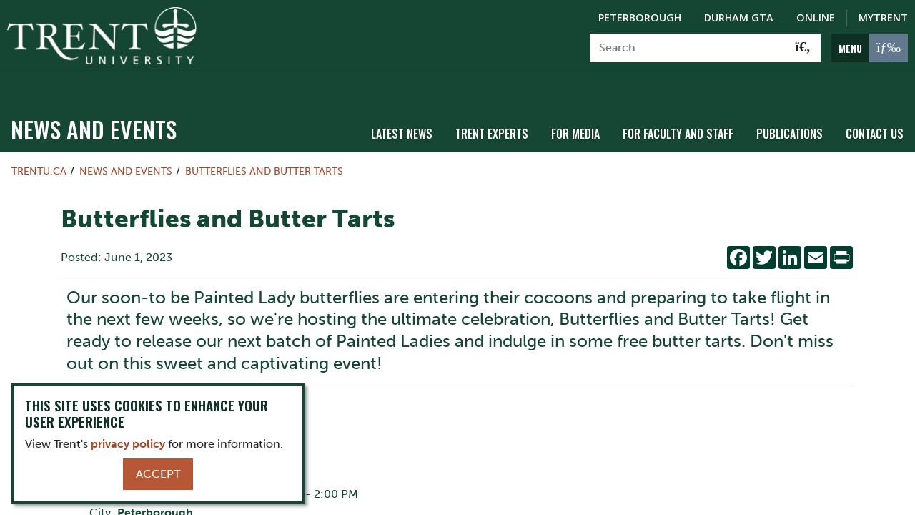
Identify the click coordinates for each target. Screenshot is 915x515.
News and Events (94, 105)
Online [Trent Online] (815, 17)
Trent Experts (491, 109)
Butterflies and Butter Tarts (264, 147)
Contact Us (875, 109)
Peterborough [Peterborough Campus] (639, 17)
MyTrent (883, 17)
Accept (158, 474)
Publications (789, 109)
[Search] (688, 48)
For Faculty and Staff (678, 109)
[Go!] (803, 48)
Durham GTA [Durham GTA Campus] (738, 17)
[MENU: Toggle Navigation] (869, 48)
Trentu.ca (38, 147)
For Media (575, 109)
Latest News (401, 109)
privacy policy (128, 444)
